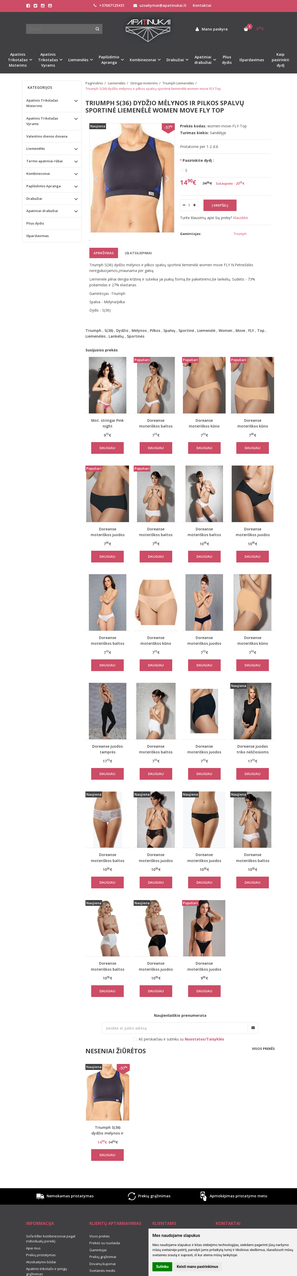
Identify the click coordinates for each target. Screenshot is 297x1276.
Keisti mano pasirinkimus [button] (197, 1267)
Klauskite (240, 217)
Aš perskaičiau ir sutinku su (181, 1053)
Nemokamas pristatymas (64, 1211)
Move (240, 345)
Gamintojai (98, 1264)
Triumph (93, 345)
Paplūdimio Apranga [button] (109, 59)
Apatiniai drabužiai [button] (203, 59)
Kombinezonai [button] (143, 59)
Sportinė (186, 345)
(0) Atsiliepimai (138, 267)
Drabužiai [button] (175, 59)
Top (260, 345)
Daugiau (107, 462)
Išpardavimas (251, 59)
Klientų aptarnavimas (115, 1238)
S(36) (108, 345)
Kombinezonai (38, 173)
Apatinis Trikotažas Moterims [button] (18, 60)
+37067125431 (109, 5)
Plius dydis (227, 59)
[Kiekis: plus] (194, 205)
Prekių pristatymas (41, 1269)
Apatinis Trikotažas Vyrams (42, 121)
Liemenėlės (95, 350)
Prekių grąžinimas (148, 1211)
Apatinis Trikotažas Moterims (42, 103)
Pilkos (155, 345)
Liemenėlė (206, 345)
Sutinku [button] (162, 1267)
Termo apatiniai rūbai (44, 161)
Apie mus (33, 1262)
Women (225, 345)
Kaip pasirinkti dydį (280, 60)
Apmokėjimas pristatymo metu (232, 1211)
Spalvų (169, 345)
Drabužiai (34, 198)
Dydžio (122, 345)
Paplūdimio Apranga (43, 186)
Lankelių (116, 350)
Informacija (40, 1238)
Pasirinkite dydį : (198, 160)
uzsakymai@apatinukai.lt (160, 5)
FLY (251, 345)
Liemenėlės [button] (78, 59)
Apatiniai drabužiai (42, 210)
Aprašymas (104, 267)
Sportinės (135, 350)
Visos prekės (263, 1063)
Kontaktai (202, 5)
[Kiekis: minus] (184, 205)
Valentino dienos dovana (46, 136)
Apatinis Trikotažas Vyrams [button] (48, 60)
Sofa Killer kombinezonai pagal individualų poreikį (50, 1253)
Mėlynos (139, 345)
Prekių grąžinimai (102, 1271)
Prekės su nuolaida (104, 1257)
